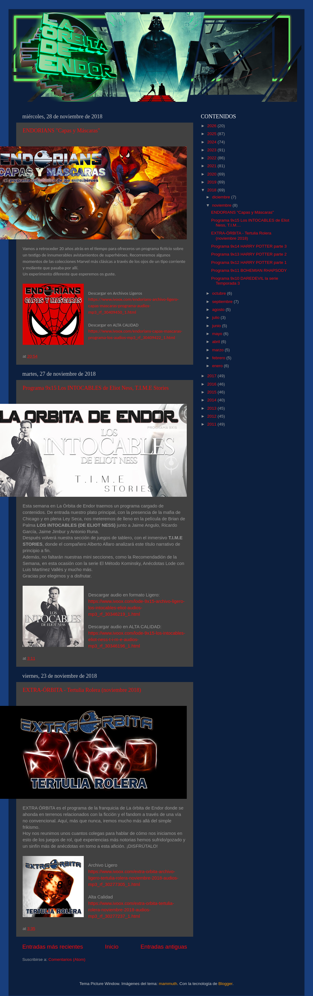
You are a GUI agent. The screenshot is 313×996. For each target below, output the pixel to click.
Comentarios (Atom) (67, 959)
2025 (212, 133)
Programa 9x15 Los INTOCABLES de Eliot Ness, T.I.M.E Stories (96, 388)
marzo (218, 350)
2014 (212, 400)
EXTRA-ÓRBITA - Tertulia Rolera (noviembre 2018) (82, 690)
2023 (212, 150)
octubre (219, 293)
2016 (212, 384)
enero (218, 365)
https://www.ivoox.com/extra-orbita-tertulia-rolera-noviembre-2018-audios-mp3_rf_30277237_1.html (131, 910)
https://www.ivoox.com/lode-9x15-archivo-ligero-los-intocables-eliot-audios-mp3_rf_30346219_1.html (136, 608)
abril (216, 341)
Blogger (226, 983)
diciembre (221, 197)
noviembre (222, 205)
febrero (219, 358)
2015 (212, 392)
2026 (212, 126)
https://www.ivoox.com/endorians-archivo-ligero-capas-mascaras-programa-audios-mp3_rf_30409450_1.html (133, 306)
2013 (212, 408)
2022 (212, 158)
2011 (212, 424)
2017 (212, 376)
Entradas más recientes (52, 946)
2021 (212, 166)
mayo (217, 333)
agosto (219, 309)
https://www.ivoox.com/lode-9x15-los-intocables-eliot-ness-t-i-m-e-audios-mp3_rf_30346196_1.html (136, 639)
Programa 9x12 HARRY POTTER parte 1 (249, 262)
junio (217, 325)
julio (216, 317)
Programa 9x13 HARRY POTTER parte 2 (249, 254)
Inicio (112, 946)
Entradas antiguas (164, 946)
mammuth (168, 983)
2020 (212, 174)
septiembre (223, 301)
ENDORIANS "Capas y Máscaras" (61, 130)
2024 (212, 142)
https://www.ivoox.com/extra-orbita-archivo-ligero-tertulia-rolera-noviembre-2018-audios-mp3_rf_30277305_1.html (133, 878)
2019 (212, 182)
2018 (212, 190)
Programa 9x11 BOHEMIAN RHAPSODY (249, 270)
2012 (212, 416)
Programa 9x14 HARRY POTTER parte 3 (249, 246)
